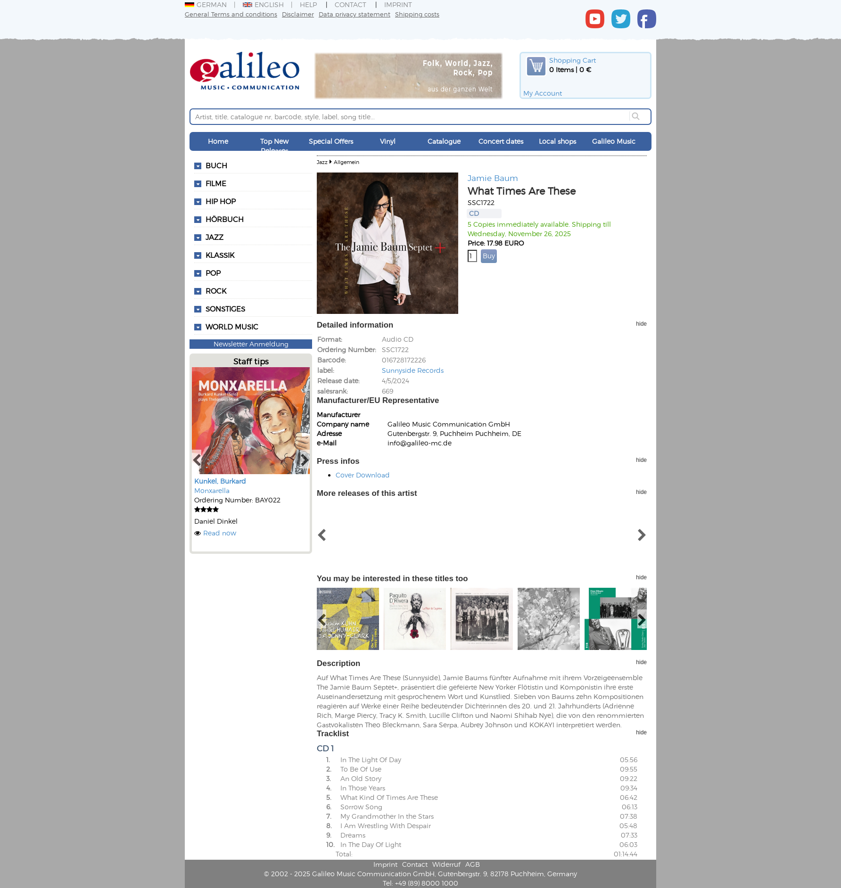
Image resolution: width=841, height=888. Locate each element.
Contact (350, 4)
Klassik (220, 255)
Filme (216, 183)
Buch (216, 165)
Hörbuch (225, 219)
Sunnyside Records (413, 370)
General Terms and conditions (231, 13)
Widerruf (446, 864)
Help (308, 4)
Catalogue (444, 141)
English (263, 4)
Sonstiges (225, 308)
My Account (542, 93)
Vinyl (388, 141)
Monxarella (212, 490)
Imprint (398, 4)
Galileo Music (613, 141)
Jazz (214, 237)
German (206, 4)
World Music (232, 326)
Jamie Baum (493, 177)
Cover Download (363, 475)
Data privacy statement (354, 13)
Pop (213, 273)
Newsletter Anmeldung (251, 344)
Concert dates (500, 141)
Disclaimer (298, 13)
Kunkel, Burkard (220, 481)
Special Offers (331, 141)
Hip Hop (221, 201)
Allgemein (346, 162)
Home (218, 141)
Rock (216, 291)
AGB (472, 864)
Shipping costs (417, 13)
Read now (219, 533)
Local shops (557, 141)
